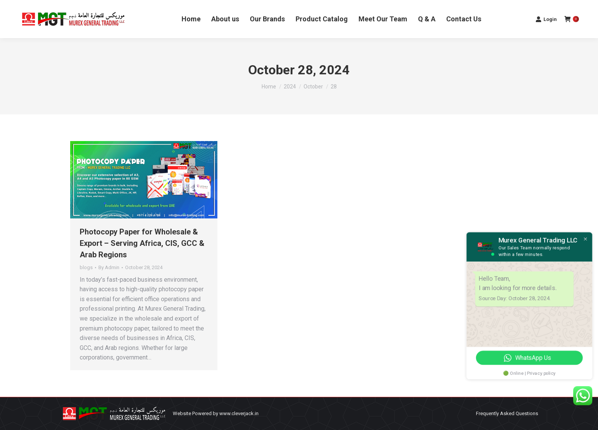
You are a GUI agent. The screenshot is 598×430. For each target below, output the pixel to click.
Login (546, 19)
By (108, 267)
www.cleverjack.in (239, 413)
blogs (86, 267)
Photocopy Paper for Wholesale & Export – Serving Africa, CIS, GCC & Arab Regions (142, 243)
